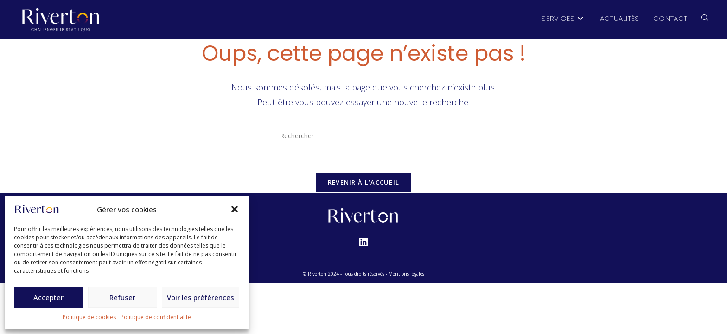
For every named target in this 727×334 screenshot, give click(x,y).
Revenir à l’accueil (364, 182)
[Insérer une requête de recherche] (363, 135)
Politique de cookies (89, 317)
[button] (234, 209)
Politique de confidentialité (156, 317)
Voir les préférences (200, 297)
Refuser (122, 297)
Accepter (48, 297)
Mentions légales (406, 273)
